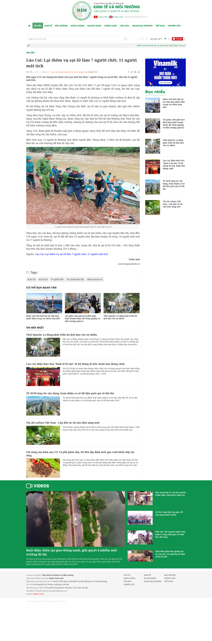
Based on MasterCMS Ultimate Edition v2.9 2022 (46, 601)
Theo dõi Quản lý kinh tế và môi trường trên (69, 72)
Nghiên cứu (174, 25)
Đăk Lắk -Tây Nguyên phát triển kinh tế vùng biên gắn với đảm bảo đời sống (170, 534)
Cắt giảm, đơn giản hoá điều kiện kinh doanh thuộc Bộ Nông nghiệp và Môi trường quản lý (82, 318)
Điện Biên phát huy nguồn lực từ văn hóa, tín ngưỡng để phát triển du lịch (170, 554)
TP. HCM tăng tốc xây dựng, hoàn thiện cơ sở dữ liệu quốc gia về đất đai (70, 393)
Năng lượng (77, 25)
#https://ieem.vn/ (94, 279)
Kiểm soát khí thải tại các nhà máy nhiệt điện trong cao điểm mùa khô (174, 45)
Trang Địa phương (142, 25)
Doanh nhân (94, 25)
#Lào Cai (31, 279)
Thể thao (160, 25)
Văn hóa (124, 25)
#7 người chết (57, 279)
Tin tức (38, 25)
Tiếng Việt (103, 17)
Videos (41, 485)
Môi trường (61, 25)
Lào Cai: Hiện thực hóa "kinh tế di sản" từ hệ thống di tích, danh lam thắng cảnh (75, 364)
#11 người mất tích (75, 279)
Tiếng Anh (118, 17)
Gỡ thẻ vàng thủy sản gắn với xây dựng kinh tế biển (169, 513)
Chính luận (110, 25)
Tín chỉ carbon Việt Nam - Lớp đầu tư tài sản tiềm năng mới (62, 422)
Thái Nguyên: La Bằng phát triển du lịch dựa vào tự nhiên (120, 317)
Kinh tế (48, 25)
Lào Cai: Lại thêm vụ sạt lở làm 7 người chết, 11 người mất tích (71, 254)
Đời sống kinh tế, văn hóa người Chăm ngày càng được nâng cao (170, 493)
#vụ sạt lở (43, 279)
